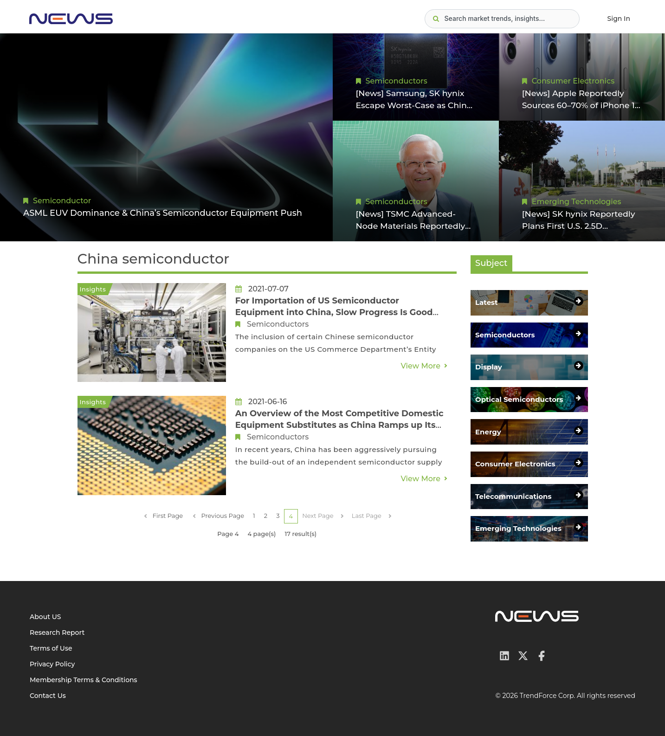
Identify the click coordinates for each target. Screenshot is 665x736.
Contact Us (48, 695)
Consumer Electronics (573, 80)
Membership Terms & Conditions (83, 680)
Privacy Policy (52, 664)
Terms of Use (51, 648)
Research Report (57, 632)
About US (45, 617)
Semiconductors (396, 80)
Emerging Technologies (576, 200)
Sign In (618, 18)
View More (420, 366)
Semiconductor (62, 200)
